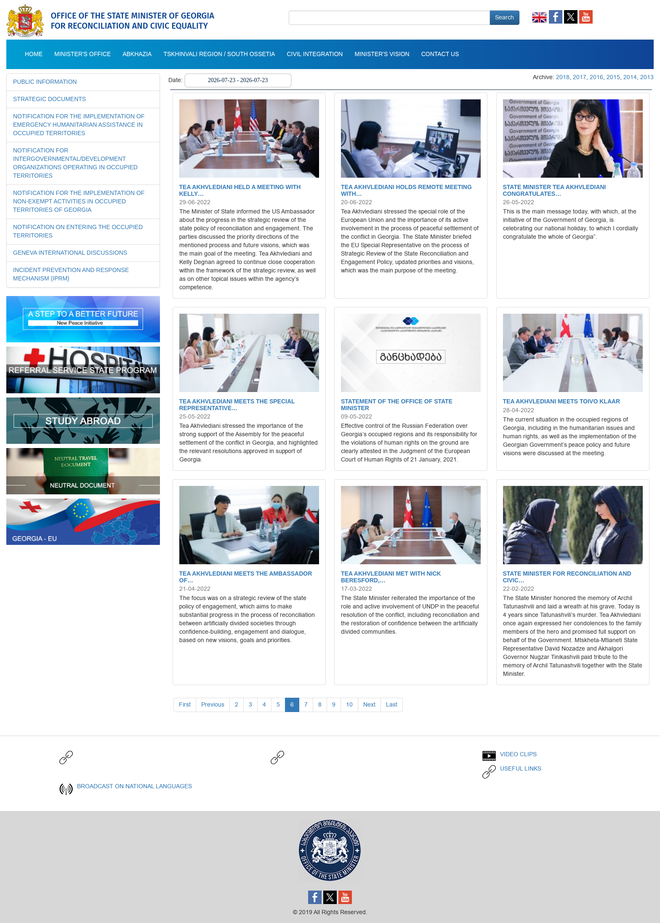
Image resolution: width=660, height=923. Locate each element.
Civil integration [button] (315, 54)
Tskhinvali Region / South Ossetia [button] (219, 54)
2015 (613, 77)
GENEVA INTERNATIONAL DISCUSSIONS (70, 253)
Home (34, 54)
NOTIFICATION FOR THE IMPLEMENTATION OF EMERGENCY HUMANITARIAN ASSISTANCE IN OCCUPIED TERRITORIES (78, 125)
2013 (647, 77)
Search (504, 17)
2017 (579, 77)
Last (391, 705)
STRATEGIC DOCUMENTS (49, 99)
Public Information (45, 82)
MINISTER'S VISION (381, 54)
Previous (212, 705)
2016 (596, 77)
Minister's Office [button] (82, 54)
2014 (630, 77)
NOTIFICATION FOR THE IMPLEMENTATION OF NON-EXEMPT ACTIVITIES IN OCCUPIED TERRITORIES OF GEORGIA (78, 201)
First (185, 705)
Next (369, 705)
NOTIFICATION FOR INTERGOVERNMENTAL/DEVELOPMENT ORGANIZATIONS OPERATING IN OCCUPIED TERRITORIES (75, 163)
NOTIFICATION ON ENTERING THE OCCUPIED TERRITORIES (78, 231)
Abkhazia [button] (137, 54)
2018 (563, 77)
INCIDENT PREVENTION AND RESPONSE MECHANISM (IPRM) (71, 274)
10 (349, 705)
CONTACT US (440, 54)
